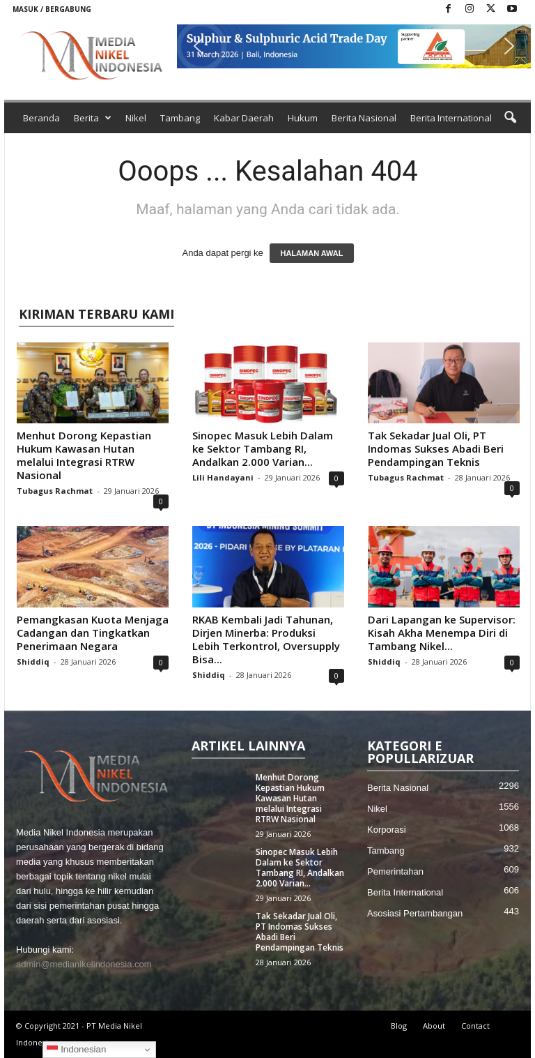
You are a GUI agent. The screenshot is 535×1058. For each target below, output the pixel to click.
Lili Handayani (223, 477)
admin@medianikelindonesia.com (84, 964)
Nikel (135, 118)
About (434, 1025)
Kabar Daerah (244, 118)
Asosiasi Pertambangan (415, 913)
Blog (399, 1025)
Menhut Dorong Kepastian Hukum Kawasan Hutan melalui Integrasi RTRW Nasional (84, 455)
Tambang (180, 118)
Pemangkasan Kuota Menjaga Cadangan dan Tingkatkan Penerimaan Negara (93, 632)
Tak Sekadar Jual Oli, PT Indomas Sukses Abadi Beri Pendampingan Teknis (436, 448)
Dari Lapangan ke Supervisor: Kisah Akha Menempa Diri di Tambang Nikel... (441, 632)
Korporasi (386, 829)
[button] (354, 46)
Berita (92, 118)
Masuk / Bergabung (52, 9)
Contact (475, 1025)
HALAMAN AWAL (311, 253)
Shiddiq (33, 661)
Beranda (41, 118)
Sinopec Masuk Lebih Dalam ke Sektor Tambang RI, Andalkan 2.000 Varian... (262, 448)
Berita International (451, 118)
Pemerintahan (395, 871)
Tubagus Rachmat (55, 490)
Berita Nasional (364, 118)
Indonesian (76, 1049)
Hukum (303, 118)
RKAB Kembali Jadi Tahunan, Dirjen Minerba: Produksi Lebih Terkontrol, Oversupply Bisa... (266, 639)
